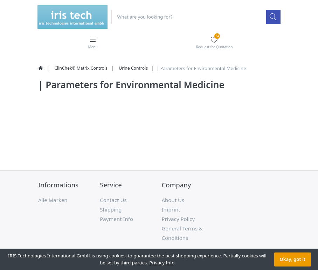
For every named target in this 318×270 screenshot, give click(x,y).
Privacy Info (161, 262)
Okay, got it (292, 259)
